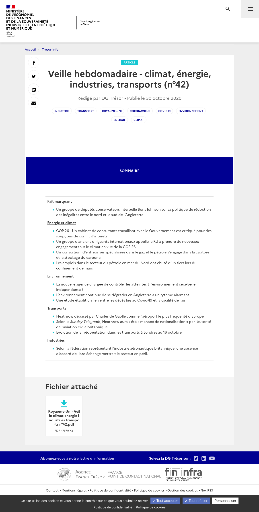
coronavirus (140, 111)
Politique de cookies (149, 490)
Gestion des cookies (182, 490)
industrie (61, 111)
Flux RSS (207, 490)
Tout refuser (196, 501)
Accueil (30, 49)
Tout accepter (165, 501)
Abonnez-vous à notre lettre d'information (77, 458)
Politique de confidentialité (110, 490)
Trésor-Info (50, 49)
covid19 (164, 111)
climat (139, 120)
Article (129, 62)
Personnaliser (225, 501)
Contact (52, 490)
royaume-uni (112, 111)
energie (119, 120)
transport (85, 111)
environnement (191, 111)
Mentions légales (74, 490)
